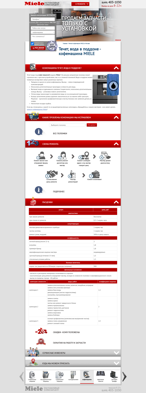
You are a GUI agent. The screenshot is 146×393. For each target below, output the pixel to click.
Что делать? (92, 125)
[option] (32, 377)
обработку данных (39, 44)
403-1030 (111, 390)
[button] (22, 377)
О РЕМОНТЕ (80, 4)
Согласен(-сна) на (39, 44)
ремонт (37, 109)
